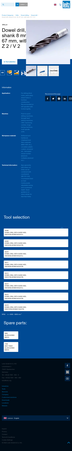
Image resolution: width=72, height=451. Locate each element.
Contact (4, 434)
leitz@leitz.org (6, 380)
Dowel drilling (25, 15)
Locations (5, 403)
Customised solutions (9, 397)
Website (4, 405)
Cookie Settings (7, 440)
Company (5, 394)
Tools (3, 389)
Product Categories (7, 15)
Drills (17, 15)
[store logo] (66, 4)
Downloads (5, 400)
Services (5, 391)
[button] (29, 42)
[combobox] (8, 4)
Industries (5, 386)
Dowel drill (34, 15)
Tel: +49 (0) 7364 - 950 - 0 (10, 375)
